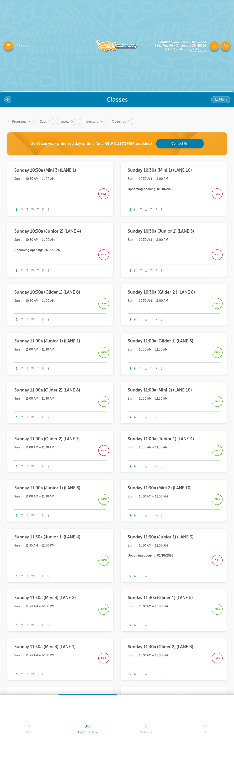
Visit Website (197, 49)
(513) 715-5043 (175, 49)
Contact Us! (179, 143)
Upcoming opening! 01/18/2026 (150, 189)
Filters (222, 99)
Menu (22, 45)
